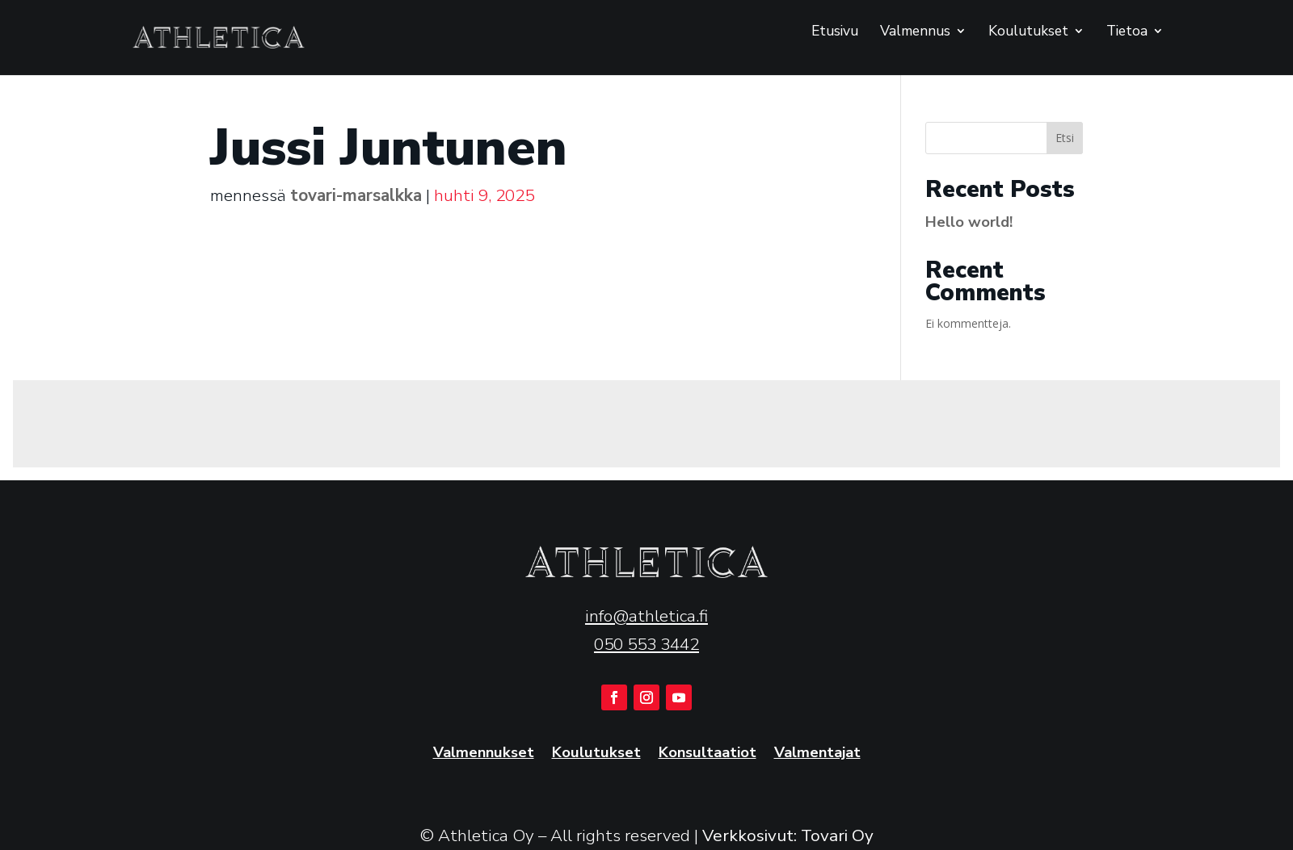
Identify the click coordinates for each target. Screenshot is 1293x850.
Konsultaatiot (707, 753)
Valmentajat (817, 753)
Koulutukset (1028, 32)
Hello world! (969, 221)
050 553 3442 (646, 644)
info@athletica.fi (646, 616)
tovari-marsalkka (356, 195)
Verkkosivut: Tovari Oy (788, 835)
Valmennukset (483, 753)
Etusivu (834, 32)
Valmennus (915, 32)
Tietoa (1127, 32)
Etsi (1064, 137)
